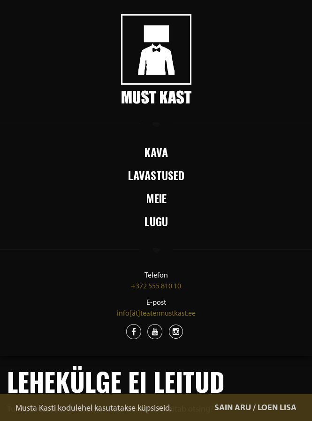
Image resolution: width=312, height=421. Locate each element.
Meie (156, 198)
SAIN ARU (232, 407)
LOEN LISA (277, 407)
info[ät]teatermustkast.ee (156, 313)
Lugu (156, 221)
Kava (156, 151)
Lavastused (156, 175)
